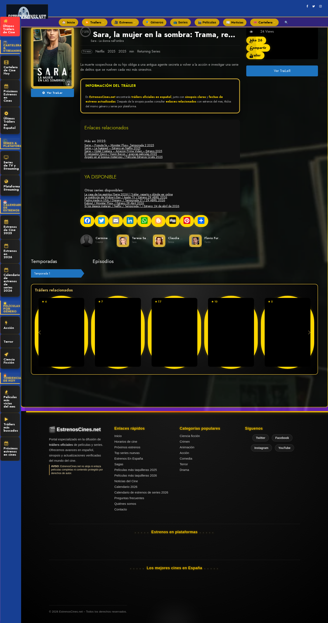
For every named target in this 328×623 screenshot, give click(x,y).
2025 (111, 51)
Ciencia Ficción (9, 359)
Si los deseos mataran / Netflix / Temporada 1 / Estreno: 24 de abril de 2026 (131, 206)
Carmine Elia (105, 238)
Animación (187, 447)
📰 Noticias (234, 22)
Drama (184, 470)
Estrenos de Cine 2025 (10, 227)
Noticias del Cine (126, 481)
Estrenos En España (128, 458)
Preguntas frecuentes (129, 498)
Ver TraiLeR (282, 70)
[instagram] (320, 6)
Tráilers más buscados (11, 425)
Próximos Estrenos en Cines (11, 93)
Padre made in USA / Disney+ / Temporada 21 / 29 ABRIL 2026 (124, 200)
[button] (309, 332)
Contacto (120, 509)
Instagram (261, 448)
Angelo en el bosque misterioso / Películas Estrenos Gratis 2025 (123, 157)
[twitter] (313, 6)
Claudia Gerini (178, 238)
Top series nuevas (127, 453)
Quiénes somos (125, 503)
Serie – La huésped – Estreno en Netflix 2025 (112, 148)
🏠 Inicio (68, 22)
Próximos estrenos (127, 447)
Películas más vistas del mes (10, 399)
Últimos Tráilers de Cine (9, 27)
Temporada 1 (42, 273)
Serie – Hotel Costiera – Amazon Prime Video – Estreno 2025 (123, 151)
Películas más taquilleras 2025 (135, 470)
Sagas (118, 464)
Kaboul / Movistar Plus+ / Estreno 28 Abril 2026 (114, 203)
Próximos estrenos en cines (11, 449)
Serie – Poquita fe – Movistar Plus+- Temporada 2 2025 (119, 145)
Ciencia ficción (190, 436)
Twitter (260, 438)
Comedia (186, 458)
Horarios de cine (125, 441)
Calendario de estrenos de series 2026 (12, 280)
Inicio (118, 436)
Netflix (100, 51)
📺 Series (180, 22)
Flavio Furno (213, 238)
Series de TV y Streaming (11, 163)
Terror (8, 341)
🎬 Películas (207, 22)
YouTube (284, 448)
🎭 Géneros (154, 22)
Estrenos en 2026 (10, 251)
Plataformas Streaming (12, 185)
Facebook (282, 438)
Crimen (185, 441)
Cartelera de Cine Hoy (11, 68)
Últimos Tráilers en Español (9, 121)
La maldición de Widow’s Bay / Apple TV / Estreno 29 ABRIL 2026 (125, 197)
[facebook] (307, 6)
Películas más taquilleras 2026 (135, 475)
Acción (9, 325)
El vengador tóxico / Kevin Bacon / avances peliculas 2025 (120, 154)
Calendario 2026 (125, 486)
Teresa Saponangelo (146, 238)
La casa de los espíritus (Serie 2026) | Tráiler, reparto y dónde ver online (128, 194)
